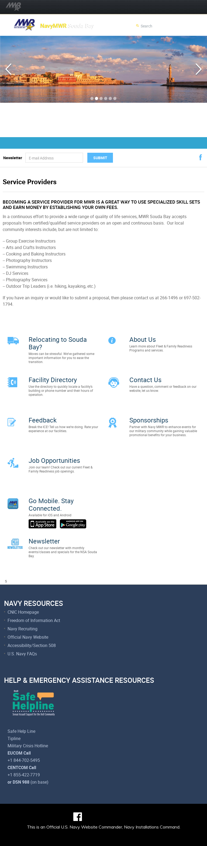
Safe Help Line (21, 715)
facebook (200, 157)
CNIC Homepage (23, 596)
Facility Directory (53, 377)
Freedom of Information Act (34, 604)
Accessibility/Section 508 (32, 629)
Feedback (43, 414)
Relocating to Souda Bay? (58, 343)
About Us (142, 339)
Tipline (14, 722)
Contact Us (145, 377)
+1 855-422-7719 (24, 759)
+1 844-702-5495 (24, 744)
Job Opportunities (54, 452)
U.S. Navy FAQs (22, 638)
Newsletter (12, 158)
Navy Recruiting (22, 613)
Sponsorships (148, 414)
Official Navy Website (28, 621)
